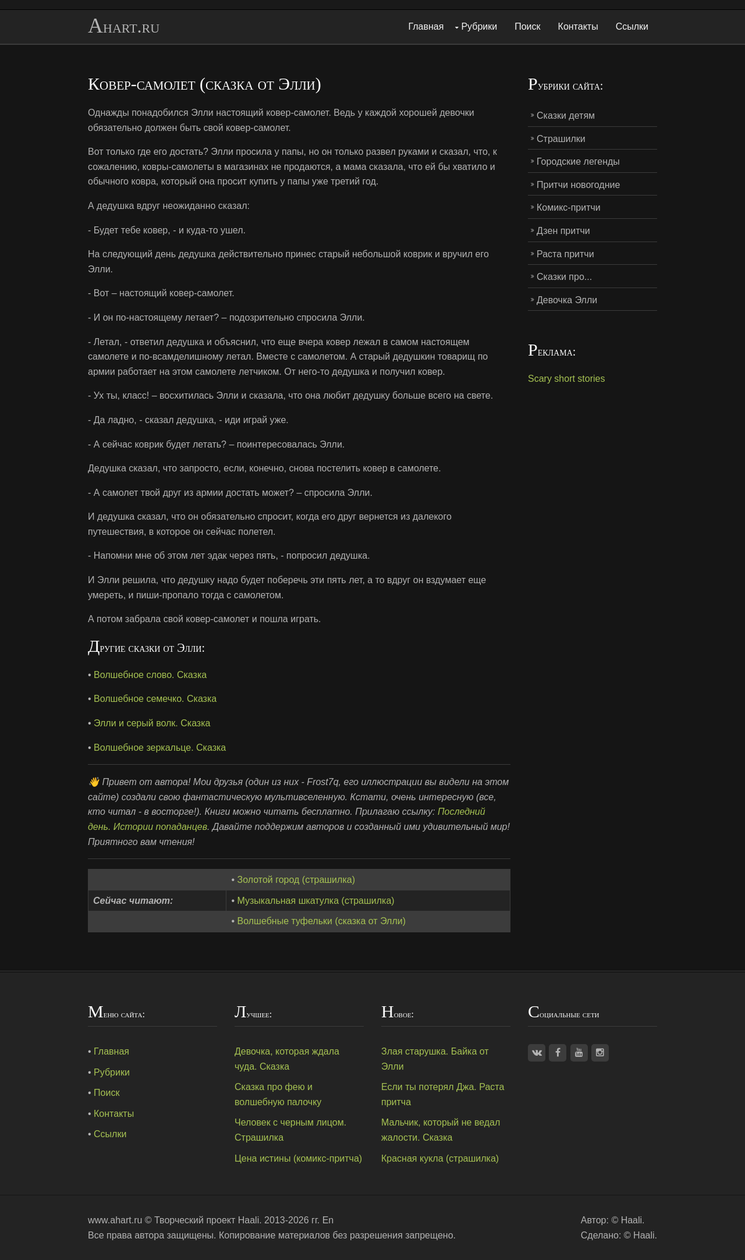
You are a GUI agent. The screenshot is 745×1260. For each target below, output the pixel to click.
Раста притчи (565, 254)
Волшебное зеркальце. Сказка (160, 748)
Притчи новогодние (578, 185)
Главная (426, 26)
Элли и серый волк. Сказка (152, 723)
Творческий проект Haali (206, 1220)
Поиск (527, 26)
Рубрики (479, 26)
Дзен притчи (563, 231)
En (328, 1220)
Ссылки (632, 26)
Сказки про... (564, 277)
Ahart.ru (123, 26)
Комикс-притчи (569, 207)
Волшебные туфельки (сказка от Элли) (321, 921)
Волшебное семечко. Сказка (155, 699)
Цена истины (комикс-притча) (298, 1158)
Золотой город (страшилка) (296, 880)
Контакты (578, 26)
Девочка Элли (567, 300)
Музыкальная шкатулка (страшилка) (316, 901)
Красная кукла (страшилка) (440, 1158)
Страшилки (561, 139)
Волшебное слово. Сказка (150, 675)
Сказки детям (566, 115)
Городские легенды (578, 161)
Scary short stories (566, 379)
